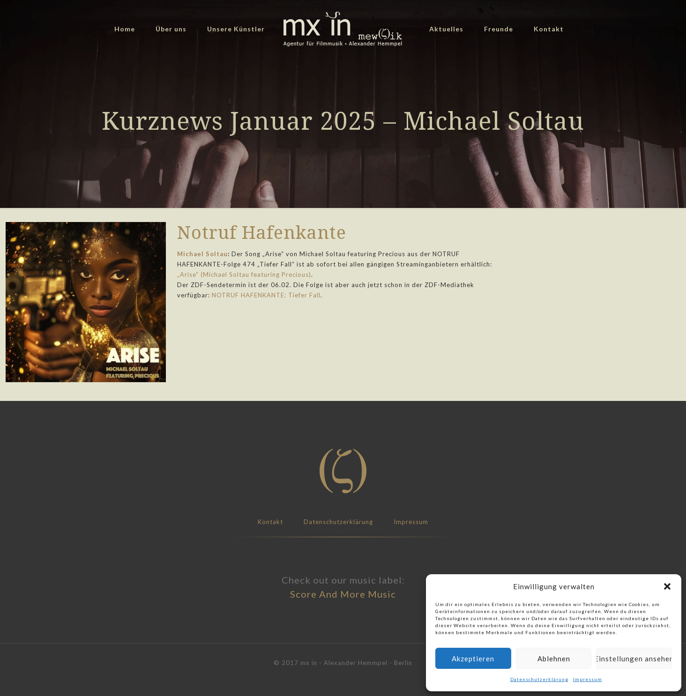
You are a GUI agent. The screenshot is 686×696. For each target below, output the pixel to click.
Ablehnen (553, 658)
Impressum (587, 679)
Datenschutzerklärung (539, 679)
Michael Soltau (202, 254)
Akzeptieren (473, 658)
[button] (667, 586)
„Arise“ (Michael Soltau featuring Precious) (244, 274)
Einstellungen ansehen (634, 658)
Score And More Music (343, 594)
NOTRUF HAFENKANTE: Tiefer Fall (266, 295)
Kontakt (270, 522)
